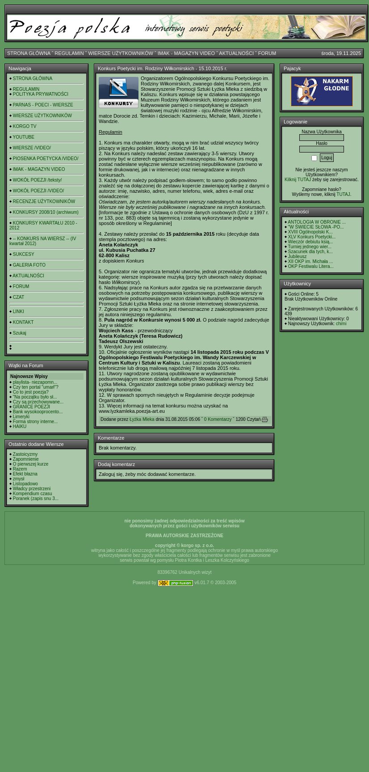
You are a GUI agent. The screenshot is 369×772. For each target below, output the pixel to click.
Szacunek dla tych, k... (310, 251)
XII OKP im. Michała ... (310, 261)
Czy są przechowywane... (38, 401)
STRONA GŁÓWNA (28, 53)
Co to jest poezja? (31, 392)
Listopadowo (25, 483)
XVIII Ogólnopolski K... (310, 231)
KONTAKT (23, 322)
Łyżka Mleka (142, 419)
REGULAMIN (69, 53)
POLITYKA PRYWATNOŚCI (40, 94)
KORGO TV (25, 126)
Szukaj (19, 333)
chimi (341, 323)
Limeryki (21, 416)
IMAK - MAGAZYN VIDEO (186, 53)
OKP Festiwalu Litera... (311, 266)
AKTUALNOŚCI (236, 53)
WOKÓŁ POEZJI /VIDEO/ (38, 190)
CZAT (18, 297)
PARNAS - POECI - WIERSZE (43, 104)
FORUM (267, 53)
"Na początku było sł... (35, 396)
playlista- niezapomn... (35, 382)
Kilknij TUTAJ (298, 179)
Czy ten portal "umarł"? (36, 387)
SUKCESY (23, 254)
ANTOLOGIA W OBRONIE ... (317, 222)
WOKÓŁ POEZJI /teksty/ (37, 180)
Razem (20, 469)
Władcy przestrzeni (31, 488)
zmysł (19, 478)
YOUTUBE (23, 137)
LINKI (18, 311)
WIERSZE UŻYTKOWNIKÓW (120, 53)
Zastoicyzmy (25, 454)
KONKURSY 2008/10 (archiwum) (46, 212)
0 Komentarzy (218, 419)
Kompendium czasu (32, 493)
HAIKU (20, 426)
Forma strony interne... (35, 421)
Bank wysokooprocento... (38, 411)
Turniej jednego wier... (309, 246)
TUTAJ (343, 194)
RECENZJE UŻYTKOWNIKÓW (44, 201)
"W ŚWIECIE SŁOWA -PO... (316, 227)
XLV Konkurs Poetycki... (312, 236)
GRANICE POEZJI (31, 406)
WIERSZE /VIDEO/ (32, 147)
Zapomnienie (26, 459)
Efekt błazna (25, 473)
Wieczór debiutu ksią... (310, 241)
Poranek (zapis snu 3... (36, 498)
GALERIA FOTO (29, 265)
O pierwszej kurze (30, 464)
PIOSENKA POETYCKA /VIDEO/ (46, 158)
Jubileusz (297, 256)
